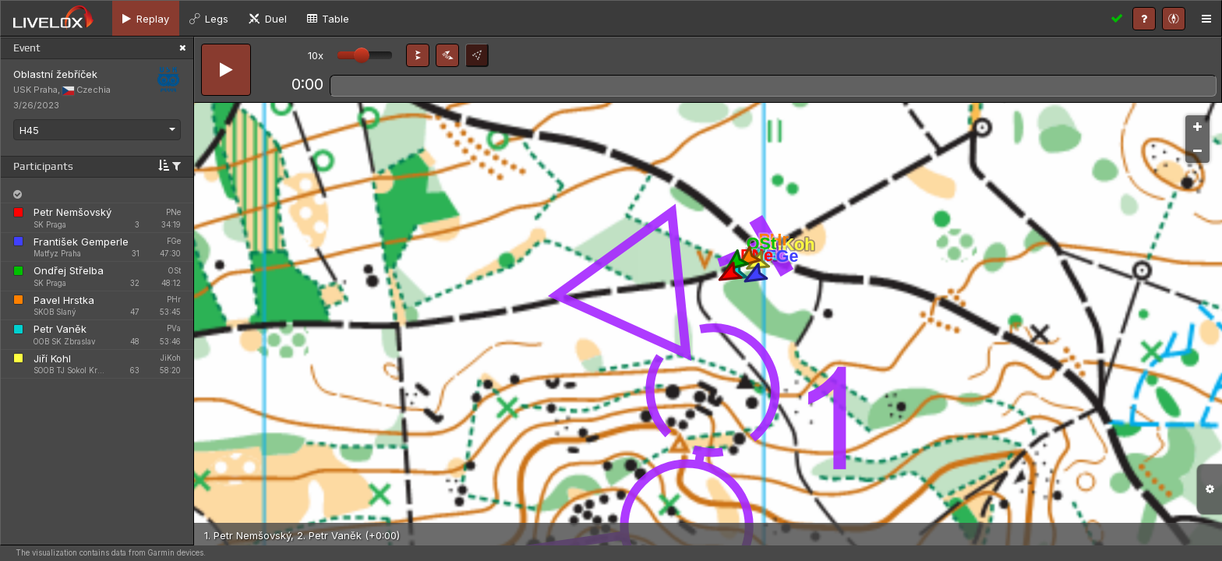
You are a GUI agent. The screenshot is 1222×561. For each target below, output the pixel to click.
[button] (417, 55)
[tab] (145, 18)
